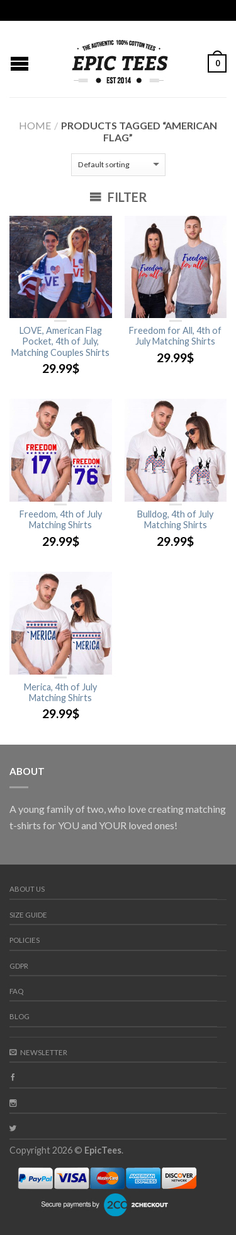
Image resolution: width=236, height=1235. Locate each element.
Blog (19, 1016)
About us (27, 889)
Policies (24, 940)
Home (35, 125)
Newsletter (38, 1052)
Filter (118, 196)
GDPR (18, 966)
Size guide (28, 915)
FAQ (16, 991)
